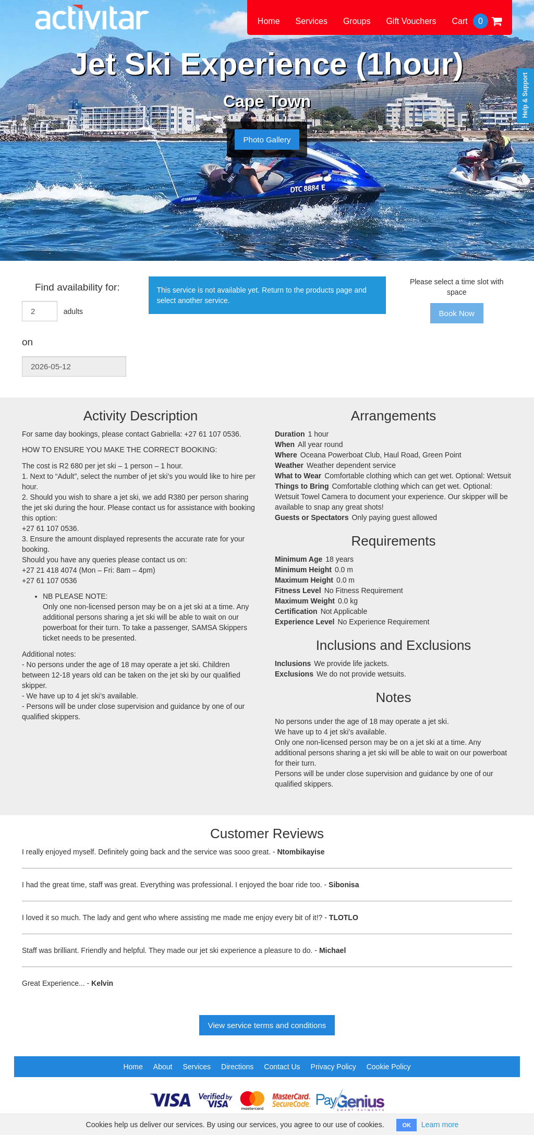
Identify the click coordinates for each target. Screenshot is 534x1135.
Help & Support (525, 95)
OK (406, 1125)
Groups (356, 21)
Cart (477, 21)
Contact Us (282, 1066)
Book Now (457, 313)
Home (269, 21)
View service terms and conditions (267, 1025)
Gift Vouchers (411, 21)
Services (311, 21)
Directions (237, 1066)
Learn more (440, 1124)
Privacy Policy (333, 1066)
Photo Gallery (267, 139)
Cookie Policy (389, 1066)
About (163, 1066)
